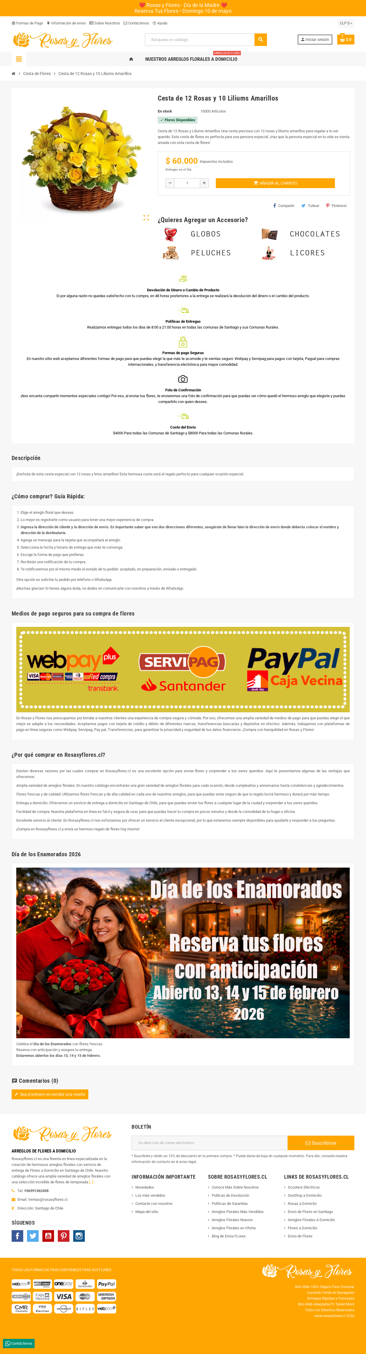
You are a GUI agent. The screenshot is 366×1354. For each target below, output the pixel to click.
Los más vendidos (150, 1195)
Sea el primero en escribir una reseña (50, 1094)
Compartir (283, 205)
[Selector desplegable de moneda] (346, 23)
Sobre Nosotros (104, 23)
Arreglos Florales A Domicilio (311, 1220)
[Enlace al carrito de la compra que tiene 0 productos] (345, 39)
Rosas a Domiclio (302, 1203)
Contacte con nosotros (154, 1203)
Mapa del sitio (146, 1211)
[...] (91, 1182)
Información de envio (66, 23)
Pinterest (336, 205)
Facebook (17, 1236)
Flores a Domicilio (302, 1228)
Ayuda (159, 23)
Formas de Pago (27, 23)
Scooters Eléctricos (304, 1187)
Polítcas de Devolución (230, 1195)
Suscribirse (321, 1143)
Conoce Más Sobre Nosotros (235, 1187)
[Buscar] (205, 39)
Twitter (33, 1236)
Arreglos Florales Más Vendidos (238, 1211)
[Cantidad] (187, 183)
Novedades (144, 1187)
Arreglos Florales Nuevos (232, 1220)
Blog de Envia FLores (229, 1236)
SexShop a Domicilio (305, 1195)
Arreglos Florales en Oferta (234, 1228)
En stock (165, 111)
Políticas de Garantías (230, 1203)
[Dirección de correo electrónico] (210, 1143)
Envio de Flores (300, 1236)
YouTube (48, 1236)
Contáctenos (136, 23)
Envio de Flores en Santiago (310, 1211)
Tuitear (310, 205)
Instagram (79, 1236)
